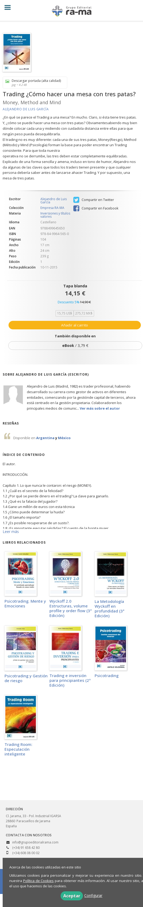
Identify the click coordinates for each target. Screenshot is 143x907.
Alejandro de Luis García (26, 109)
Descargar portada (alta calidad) (33, 82)
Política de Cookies (38, 880)
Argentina (45, 437)
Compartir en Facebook (95, 208)
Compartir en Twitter (93, 199)
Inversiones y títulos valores (55, 215)
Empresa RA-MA (52, 207)
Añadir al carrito (74, 325)
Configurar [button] (93, 895)
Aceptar (71, 896)
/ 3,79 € (75, 345)
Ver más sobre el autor (100, 408)
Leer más (11, 531)
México (64, 437)
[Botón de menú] (10, 7)
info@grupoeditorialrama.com (35, 842)
